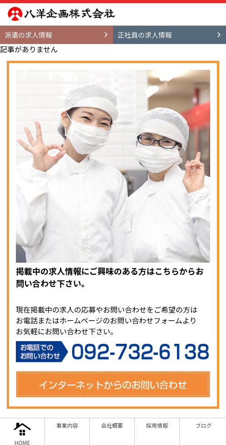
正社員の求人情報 (145, 34)
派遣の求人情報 (28, 34)
